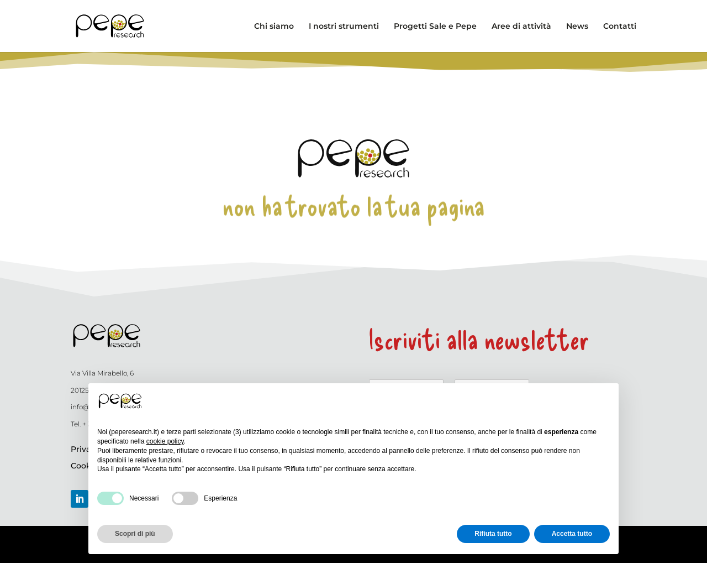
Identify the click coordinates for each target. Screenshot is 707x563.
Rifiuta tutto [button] (492, 534)
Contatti (619, 26)
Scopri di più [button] (135, 534)
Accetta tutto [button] (572, 534)
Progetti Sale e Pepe (435, 26)
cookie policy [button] (165, 441)
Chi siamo (274, 26)
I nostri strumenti (344, 26)
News (577, 26)
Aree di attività (521, 26)
